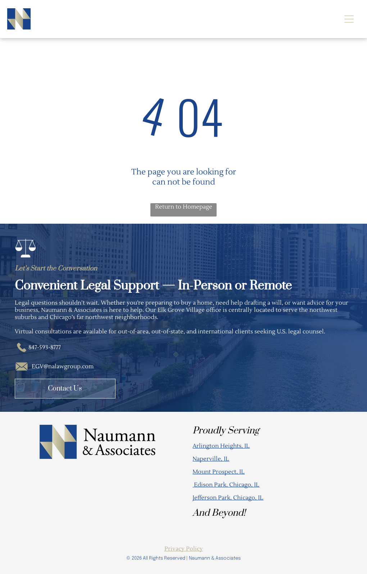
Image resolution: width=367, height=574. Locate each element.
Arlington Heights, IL (221, 446)
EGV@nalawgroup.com (63, 366)
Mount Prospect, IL (218, 471)
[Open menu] (349, 19)
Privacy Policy (183, 548)
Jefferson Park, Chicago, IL (227, 497)
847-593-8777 (44, 347)
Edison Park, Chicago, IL (226, 484)
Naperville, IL (210, 459)
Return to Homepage (183, 206)
